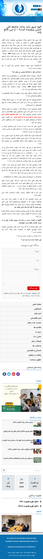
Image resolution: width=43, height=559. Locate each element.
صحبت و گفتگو (35, 417)
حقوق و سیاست (35, 359)
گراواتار (33, 295)
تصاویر (38, 511)
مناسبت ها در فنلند (34, 322)
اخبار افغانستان (35, 318)
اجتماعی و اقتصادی (34, 350)
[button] (4, 523)
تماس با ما (37, 336)
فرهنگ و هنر (36, 341)
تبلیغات (38, 381)
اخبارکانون (37, 309)
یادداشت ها (37, 346)
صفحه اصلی (37, 304)
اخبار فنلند (37, 313)
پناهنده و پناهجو (35, 355)
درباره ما (38, 332)
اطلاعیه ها (37, 327)
